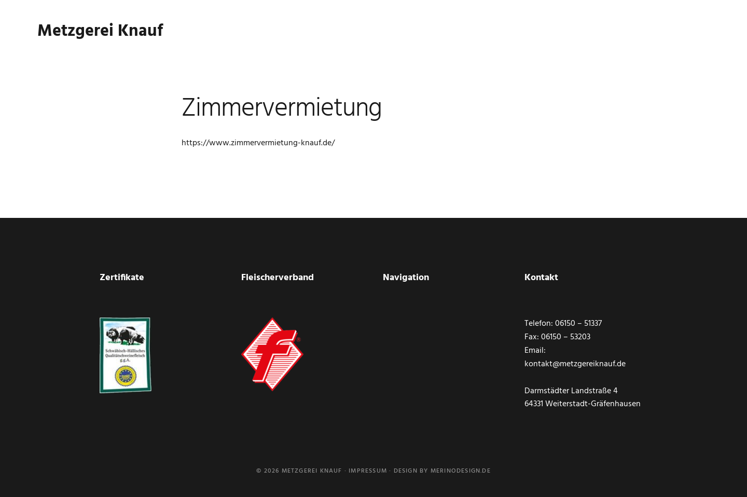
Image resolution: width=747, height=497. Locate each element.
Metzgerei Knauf (100, 36)
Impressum (368, 471)
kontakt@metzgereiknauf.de (575, 364)
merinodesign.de (461, 471)
